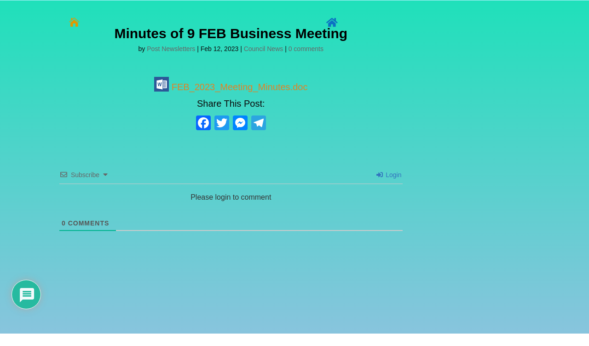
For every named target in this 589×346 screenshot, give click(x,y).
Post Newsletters (171, 48)
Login (388, 175)
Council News (263, 48)
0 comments (306, 48)
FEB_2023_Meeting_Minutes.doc (230, 87)
